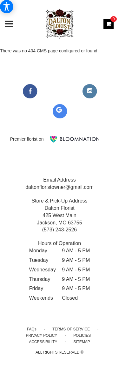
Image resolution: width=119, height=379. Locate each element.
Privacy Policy (41, 335)
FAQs (31, 329)
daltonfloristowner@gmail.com (59, 187)
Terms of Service (71, 329)
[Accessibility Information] (6, 6)
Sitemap (81, 342)
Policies (82, 335)
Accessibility (43, 342)
